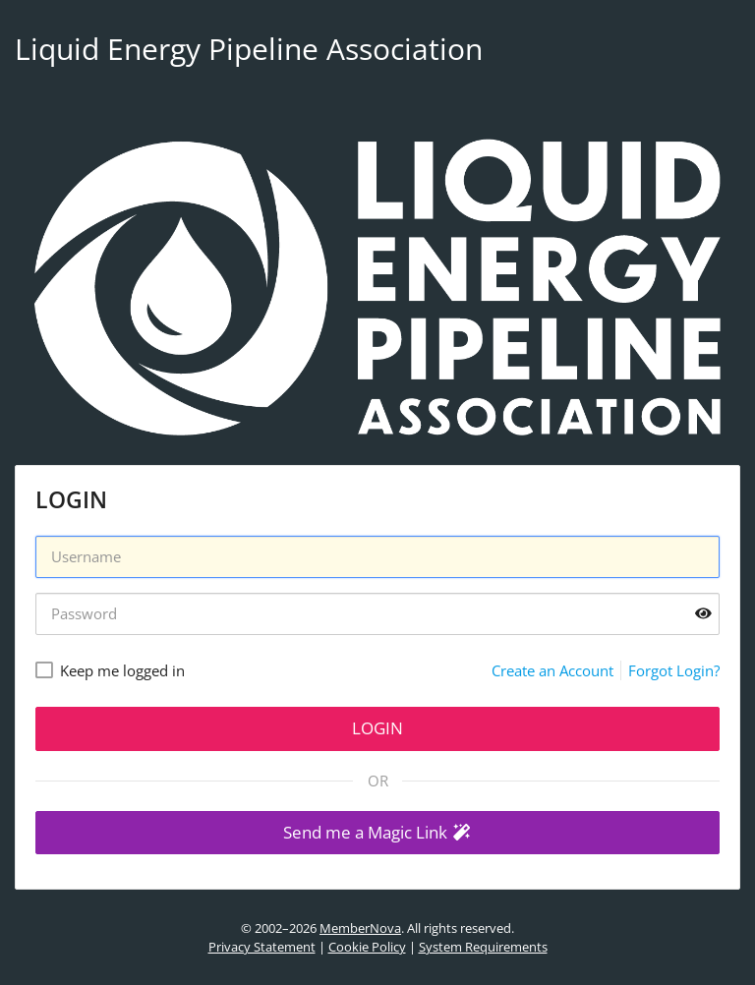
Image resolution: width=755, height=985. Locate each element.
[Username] (377, 557)
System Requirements (483, 947)
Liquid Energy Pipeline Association (249, 49)
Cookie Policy (367, 947)
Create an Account (552, 670)
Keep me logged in (122, 670)
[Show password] (703, 614)
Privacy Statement (262, 947)
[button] (377, 833)
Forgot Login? (674, 670)
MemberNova (360, 928)
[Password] (377, 614)
